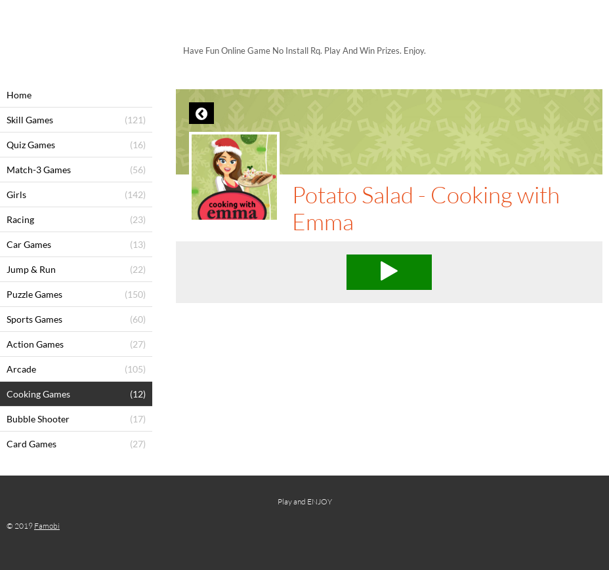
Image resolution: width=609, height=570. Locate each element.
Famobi (47, 526)
